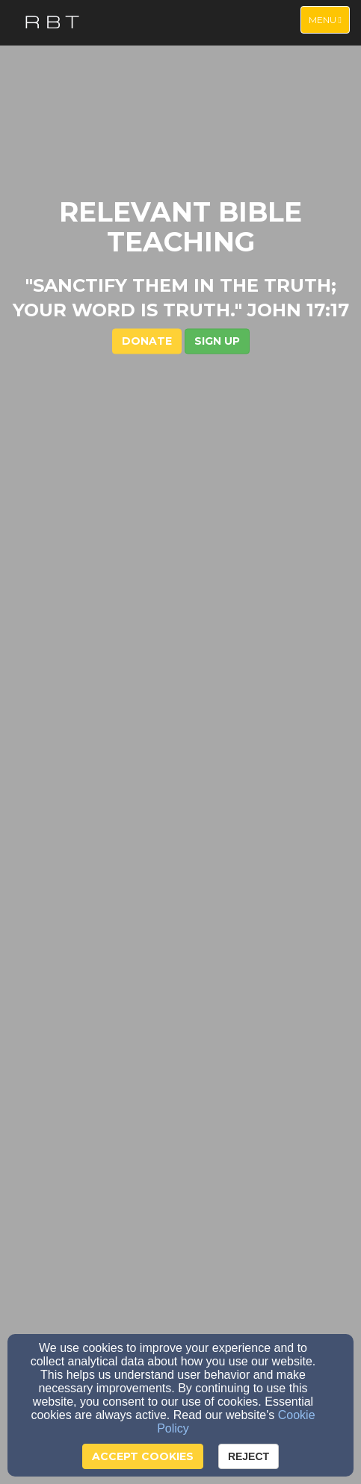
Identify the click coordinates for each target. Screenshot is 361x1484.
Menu (329, 19)
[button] (217, 341)
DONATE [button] (147, 341)
